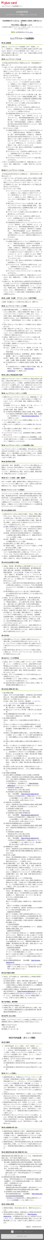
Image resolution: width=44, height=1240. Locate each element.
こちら (31, 32)
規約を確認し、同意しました (24, 1232)
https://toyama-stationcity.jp (30, 416)
